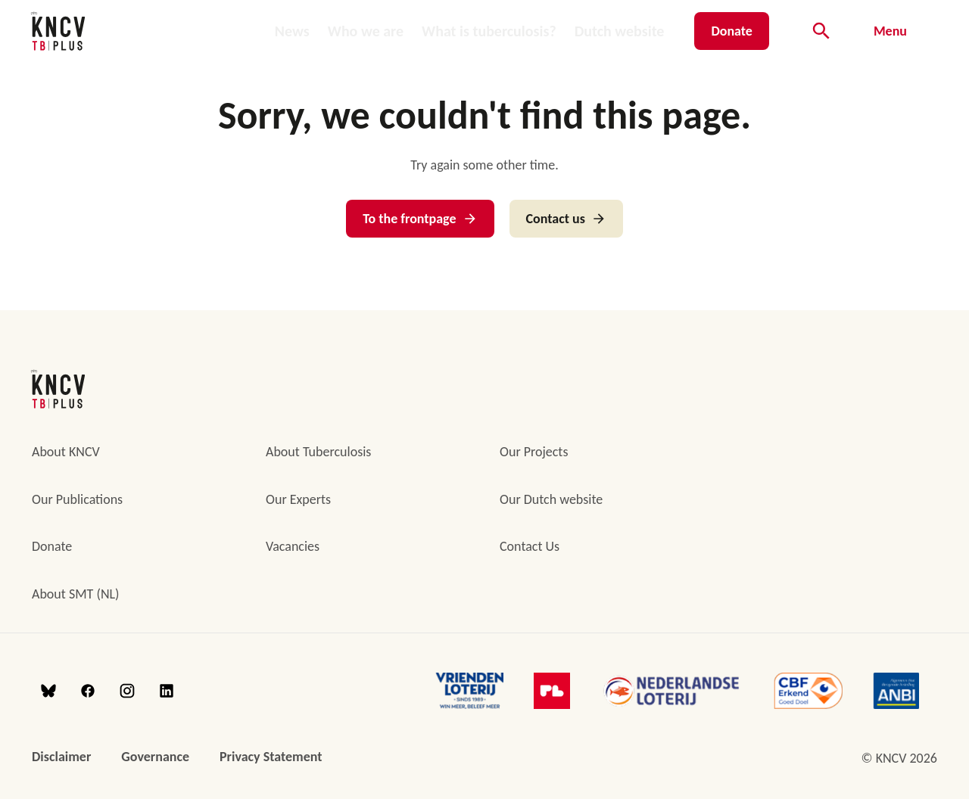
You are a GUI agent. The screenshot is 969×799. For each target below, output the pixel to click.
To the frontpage (420, 218)
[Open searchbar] (821, 31)
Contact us (566, 218)
